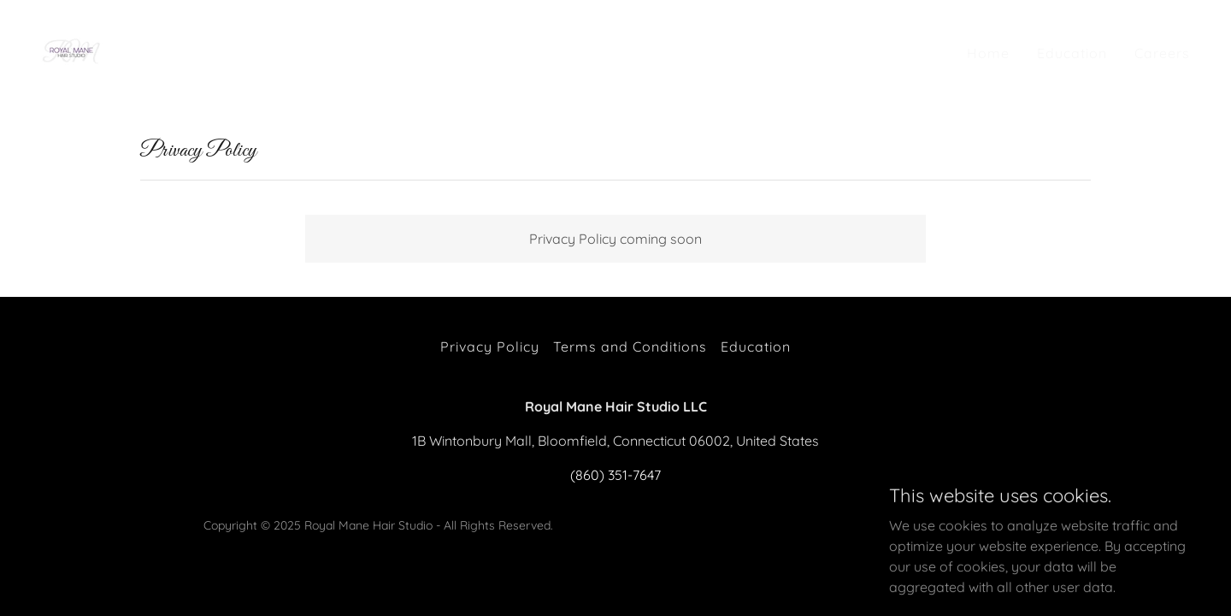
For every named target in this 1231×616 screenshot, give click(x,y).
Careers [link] (1162, 53)
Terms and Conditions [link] (630, 346)
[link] (72, 48)
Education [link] (1072, 53)
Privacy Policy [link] (489, 346)
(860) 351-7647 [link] (615, 474)
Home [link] (988, 53)
